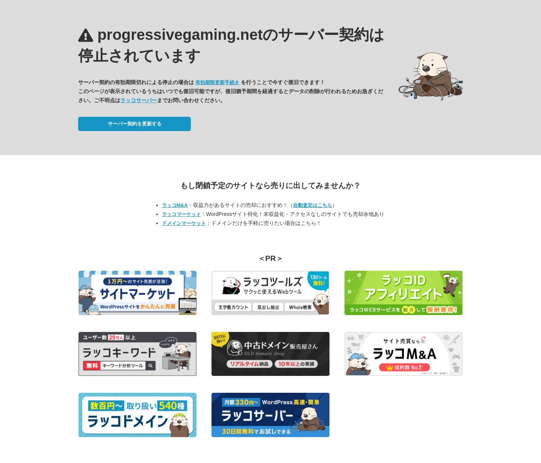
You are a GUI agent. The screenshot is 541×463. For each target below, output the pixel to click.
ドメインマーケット (184, 223)
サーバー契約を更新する (135, 124)
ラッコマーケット (181, 214)
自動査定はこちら (312, 205)
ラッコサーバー (138, 100)
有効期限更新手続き (217, 82)
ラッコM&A (175, 205)
